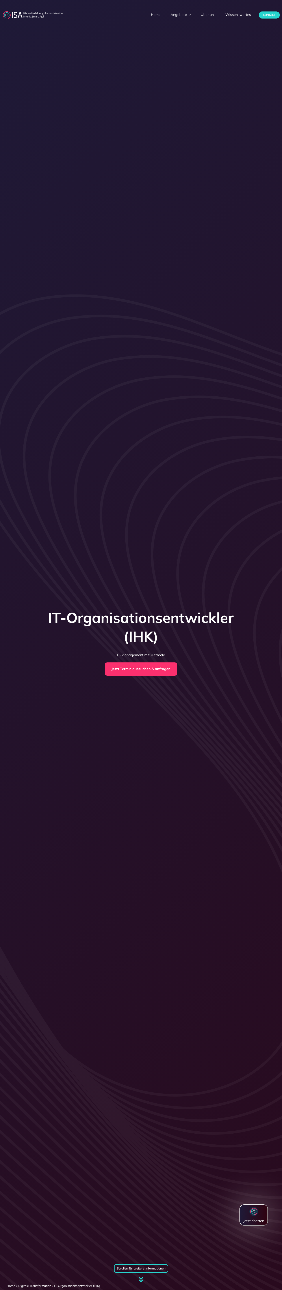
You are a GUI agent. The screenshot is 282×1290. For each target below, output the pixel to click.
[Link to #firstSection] (141, 1279)
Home (11, 1286)
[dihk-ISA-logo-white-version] (32, 12)
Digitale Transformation (34, 1286)
